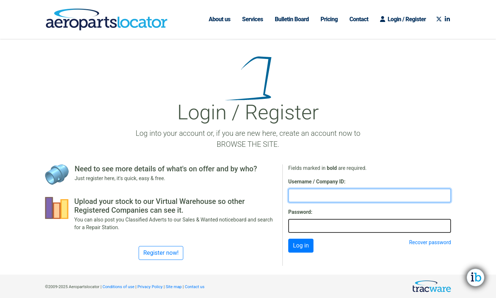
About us (219, 19)
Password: (300, 212)
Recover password (430, 242)
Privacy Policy (150, 286)
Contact (358, 19)
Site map (174, 286)
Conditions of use (118, 286)
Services (252, 19)
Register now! (161, 252)
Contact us (194, 286)
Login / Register (403, 19)
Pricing (329, 19)
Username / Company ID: (316, 182)
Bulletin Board (292, 19)
